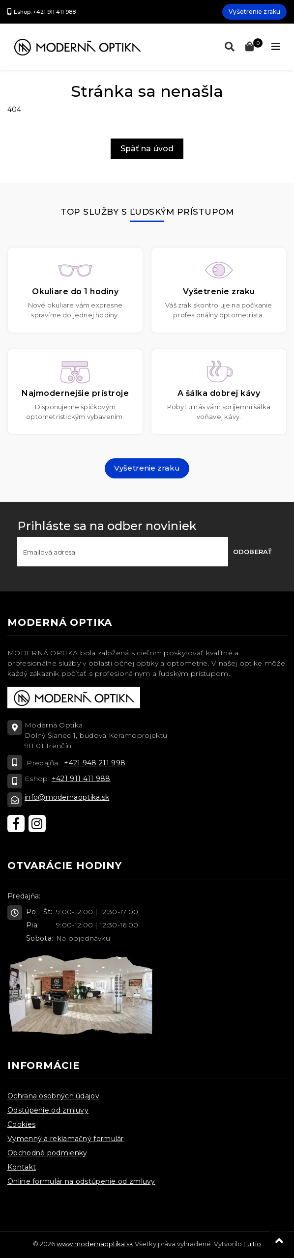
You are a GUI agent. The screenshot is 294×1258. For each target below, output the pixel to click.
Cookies (21, 1124)
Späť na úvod (147, 148)
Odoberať (252, 552)
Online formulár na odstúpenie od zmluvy (81, 1181)
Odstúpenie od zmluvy (47, 1110)
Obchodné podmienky (47, 1152)
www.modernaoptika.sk (95, 1244)
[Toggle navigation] (276, 46)
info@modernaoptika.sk (67, 797)
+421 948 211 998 (94, 762)
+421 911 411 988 (81, 778)
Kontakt (21, 1167)
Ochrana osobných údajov (53, 1095)
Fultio (252, 1244)
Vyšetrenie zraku (254, 11)
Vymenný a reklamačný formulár (65, 1138)
